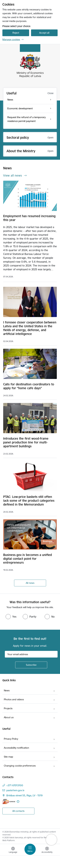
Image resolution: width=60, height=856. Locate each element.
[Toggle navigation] (30, 849)
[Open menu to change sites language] (13, 850)
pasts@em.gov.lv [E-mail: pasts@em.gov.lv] (15, 790)
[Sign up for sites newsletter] (31, 665)
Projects (8, 708)
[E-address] (8, 801)
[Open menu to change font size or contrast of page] (47, 850)
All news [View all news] (30, 582)
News (7, 690)
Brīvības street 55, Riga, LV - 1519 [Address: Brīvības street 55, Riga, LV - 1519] (24, 795)
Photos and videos (14, 699)
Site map (8, 756)
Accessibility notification (16, 747)
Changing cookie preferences (20, 765)
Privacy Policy (11, 738)
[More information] (18, 801)
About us (9, 717)
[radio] (11, 616)
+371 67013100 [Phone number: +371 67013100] (14, 785)
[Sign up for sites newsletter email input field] (31, 654)
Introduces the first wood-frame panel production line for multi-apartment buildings (25, 442)
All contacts (18, 810)
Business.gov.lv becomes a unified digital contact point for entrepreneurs (27, 558)
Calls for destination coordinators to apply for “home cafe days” (28, 386)
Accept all (44, 32)
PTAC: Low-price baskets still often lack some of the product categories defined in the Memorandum (28, 500)
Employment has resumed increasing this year (29, 218)
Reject (15, 32)
